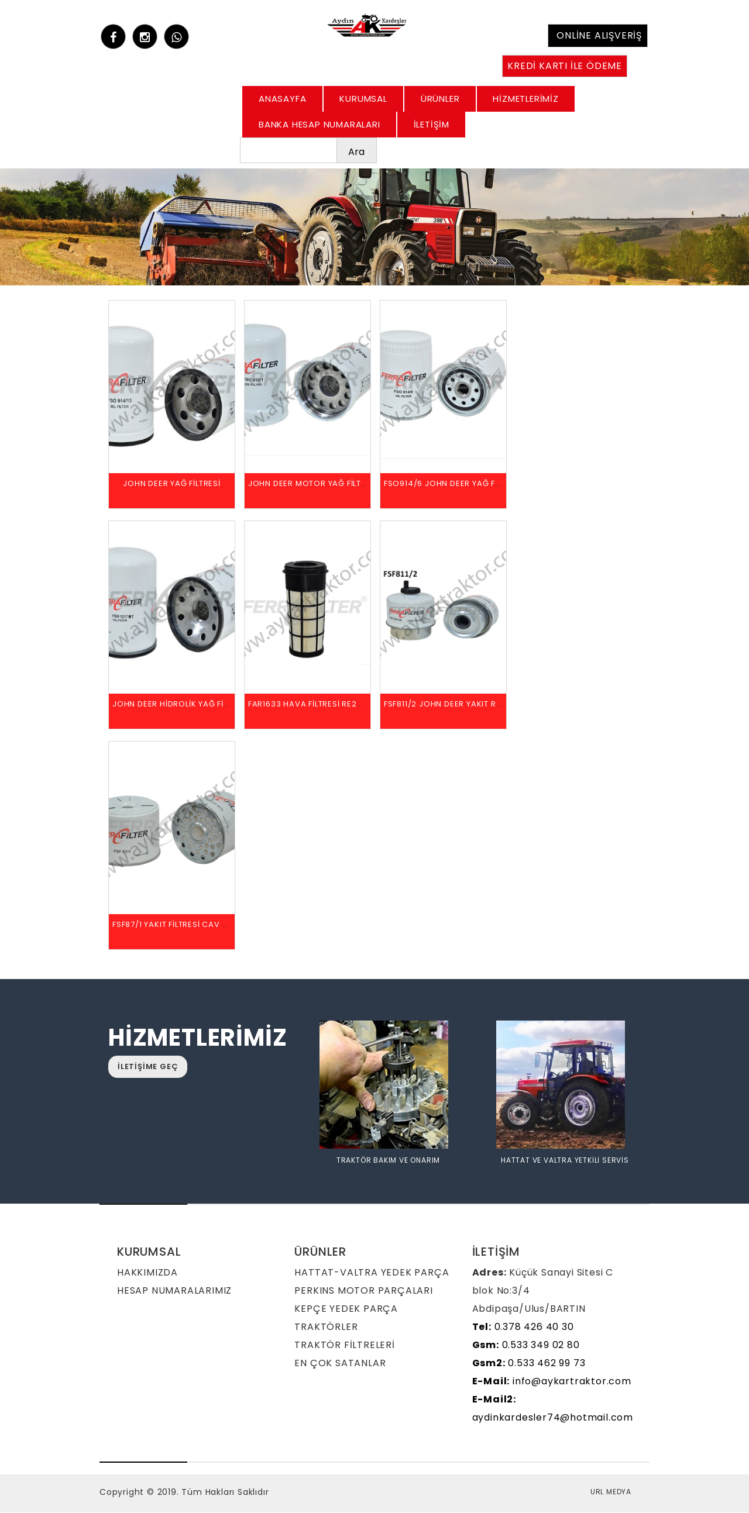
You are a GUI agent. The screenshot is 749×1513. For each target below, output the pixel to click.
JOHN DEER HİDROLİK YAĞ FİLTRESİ (180, 704)
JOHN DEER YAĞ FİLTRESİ (172, 484)
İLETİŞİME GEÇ (148, 1067)
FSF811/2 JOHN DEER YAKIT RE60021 (454, 704)
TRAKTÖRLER (326, 1327)
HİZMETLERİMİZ (525, 98)
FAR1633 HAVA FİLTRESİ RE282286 (315, 704)
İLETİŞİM (431, 124)
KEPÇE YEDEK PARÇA (346, 1309)
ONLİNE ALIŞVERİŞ (599, 35)
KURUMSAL (363, 98)
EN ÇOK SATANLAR (340, 1363)
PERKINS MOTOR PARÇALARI (363, 1291)
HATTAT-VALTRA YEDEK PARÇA (371, 1273)
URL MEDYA (610, 1492)
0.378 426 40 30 (523, 1327)
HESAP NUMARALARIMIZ (174, 1291)
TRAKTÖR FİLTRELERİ (344, 1345)
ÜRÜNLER (440, 98)
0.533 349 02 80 (526, 1345)
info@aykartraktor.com (551, 1381)
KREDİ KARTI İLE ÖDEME (564, 66)
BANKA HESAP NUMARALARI (319, 124)
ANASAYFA (282, 98)
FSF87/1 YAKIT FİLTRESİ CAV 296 (175, 924)
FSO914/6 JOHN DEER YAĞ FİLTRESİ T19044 (469, 484)
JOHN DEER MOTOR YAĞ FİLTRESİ (313, 484)
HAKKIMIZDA (147, 1273)
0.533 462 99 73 (529, 1363)
